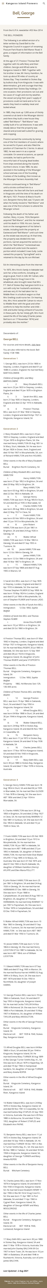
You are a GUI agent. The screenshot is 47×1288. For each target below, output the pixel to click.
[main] (23, 14)
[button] (3, 3)
